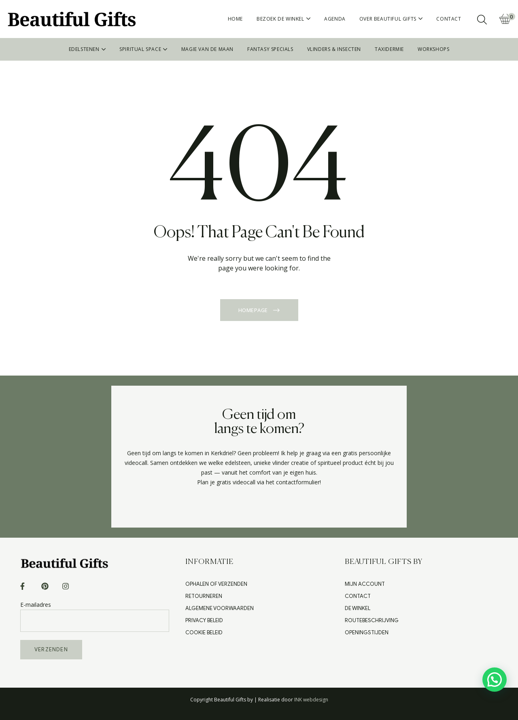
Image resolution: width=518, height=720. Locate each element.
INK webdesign (311, 699)
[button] (494, 679)
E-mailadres (94, 612)
